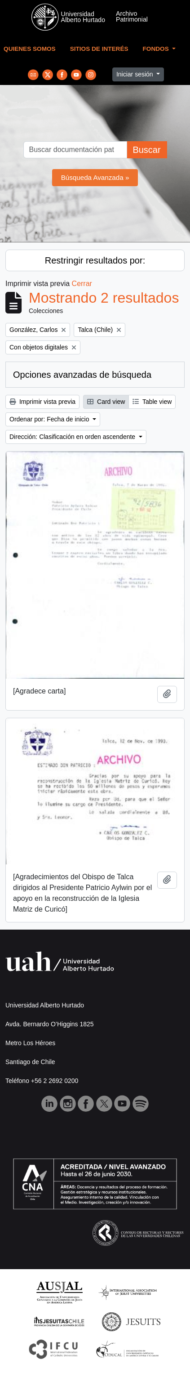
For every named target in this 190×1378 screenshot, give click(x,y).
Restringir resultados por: (95, 260)
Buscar (146, 150)
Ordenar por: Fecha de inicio (50, 419)
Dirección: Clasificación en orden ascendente (73, 436)
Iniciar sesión (135, 74)
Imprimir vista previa (42, 401)
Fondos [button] (157, 48)
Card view (106, 401)
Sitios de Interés (99, 48)
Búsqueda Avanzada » (95, 177)
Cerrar (82, 283)
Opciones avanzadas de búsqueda (82, 375)
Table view (152, 401)
